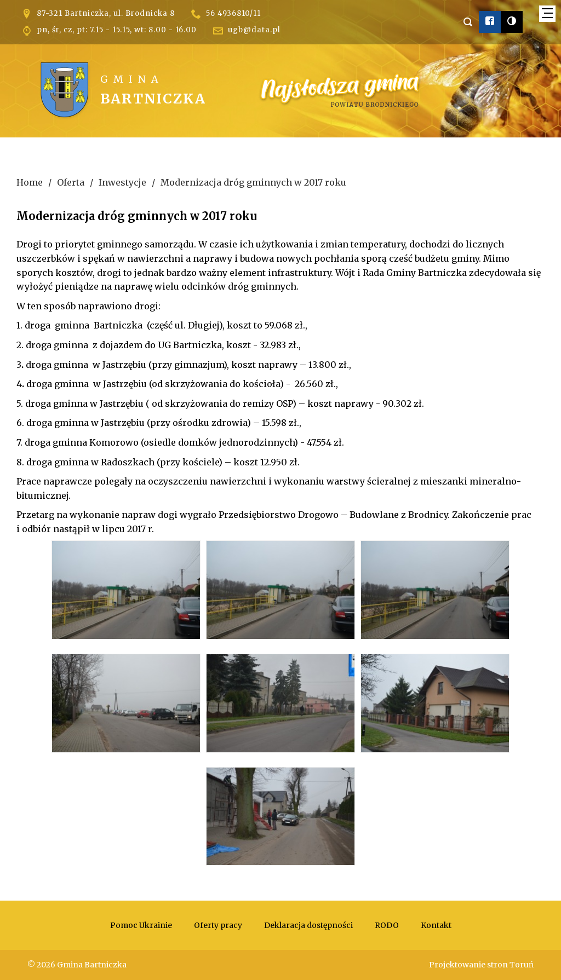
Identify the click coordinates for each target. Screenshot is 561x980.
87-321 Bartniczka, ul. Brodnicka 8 (106, 13)
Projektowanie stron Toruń (481, 965)
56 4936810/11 (233, 13)
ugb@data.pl (254, 29)
